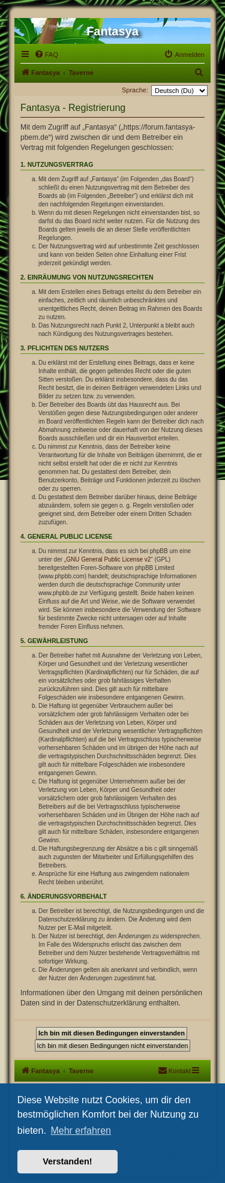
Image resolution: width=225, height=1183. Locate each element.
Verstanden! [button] (67, 1161)
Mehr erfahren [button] (80, 1130)
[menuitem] (46, 54)
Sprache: (135, 90)
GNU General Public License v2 (108, 559)
